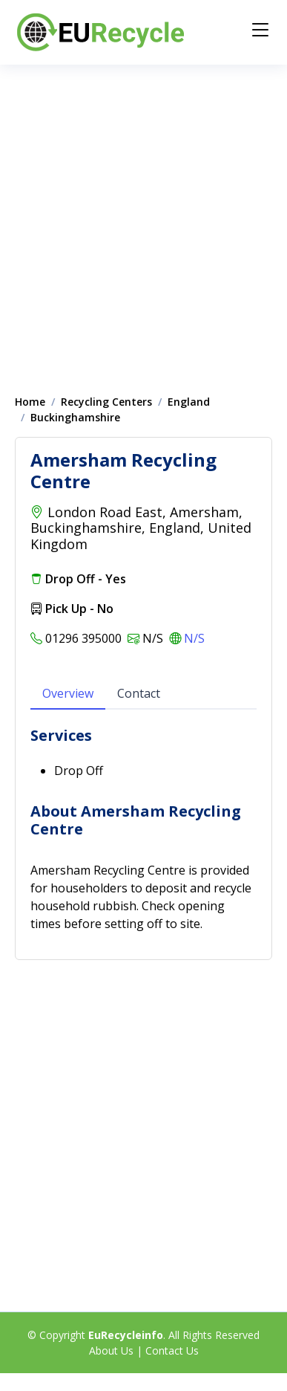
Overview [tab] (67, 693)
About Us (111, 1350)
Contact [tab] (138, 693)
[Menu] (260, 30)
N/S (194, 638)
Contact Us (172, 1350)
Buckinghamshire (75, 417)
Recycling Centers (106, 402)
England (189, 402)
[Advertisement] (139, 221)
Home (30, 402)
